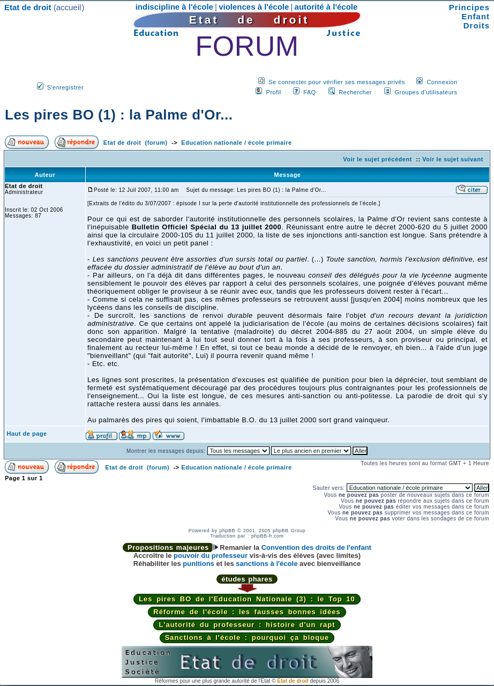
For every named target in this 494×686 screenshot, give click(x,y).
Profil (273, 92)
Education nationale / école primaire (236, 142)
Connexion (441, 82)
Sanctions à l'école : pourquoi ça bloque (247, 637)
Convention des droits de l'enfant (316, 547)
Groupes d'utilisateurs (425, 92)
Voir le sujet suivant (452, 159)
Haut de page (27, 433)
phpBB (227, 530)
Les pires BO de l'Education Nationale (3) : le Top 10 (247, 599)
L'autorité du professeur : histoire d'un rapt (247, 625)
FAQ (309, 92)
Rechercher (355, 92)
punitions (198, 564)
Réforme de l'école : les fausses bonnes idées (246, 612)
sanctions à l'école (266, 564)
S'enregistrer (65, 87)
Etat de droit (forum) (135, 142)
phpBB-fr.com (267, 536)
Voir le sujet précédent (377, 159)
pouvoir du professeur (211, 555)
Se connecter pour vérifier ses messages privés (336, 82)
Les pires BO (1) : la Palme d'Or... (119, 115)
